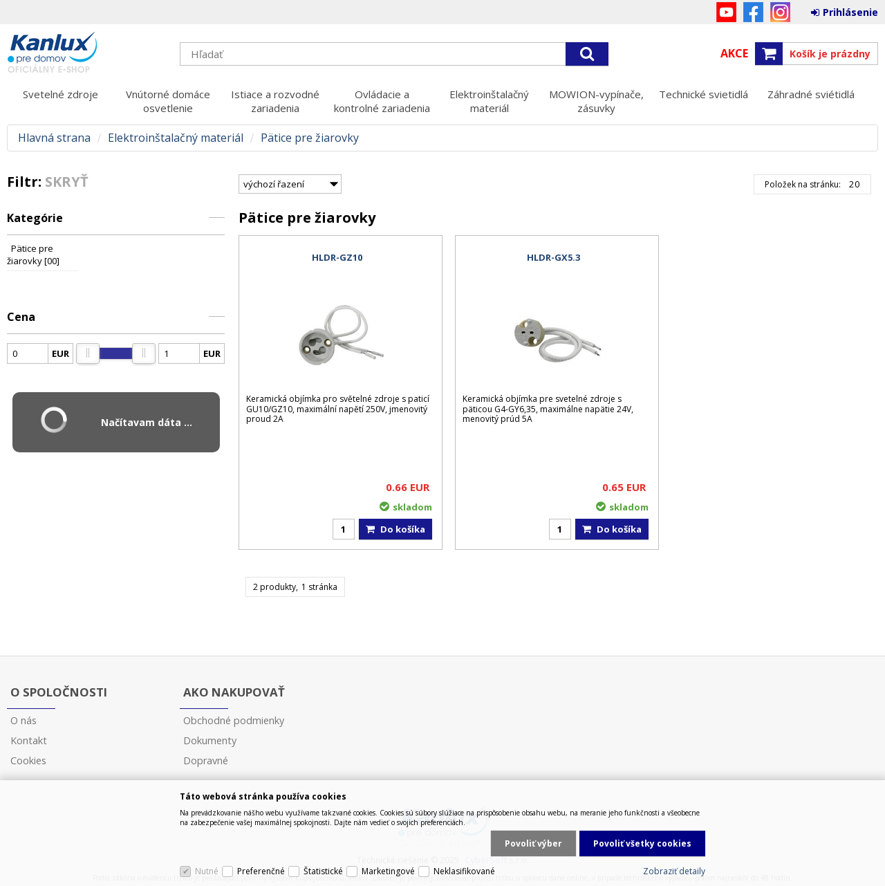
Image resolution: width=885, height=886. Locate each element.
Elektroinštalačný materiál (489, 101)
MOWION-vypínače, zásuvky (596, 101)
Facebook (753, 12)
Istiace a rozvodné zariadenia (275, 101)
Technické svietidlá (703, 94)
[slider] (88, 353)
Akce (734, 53)
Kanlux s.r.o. (86, 53)
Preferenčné (261, 871)
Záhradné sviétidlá (811, 94)
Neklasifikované (464, 871)
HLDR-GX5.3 (553, 257)
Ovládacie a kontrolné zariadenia (382, 101)
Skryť (66, 181)
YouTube (726, 12)
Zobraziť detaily (674, 871)
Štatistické (323, 871)
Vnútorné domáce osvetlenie (168, 101)
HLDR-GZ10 (337, 257)
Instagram (780, 12)
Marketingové (388, 871)
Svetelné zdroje (60, 94)
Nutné (206, 871)
